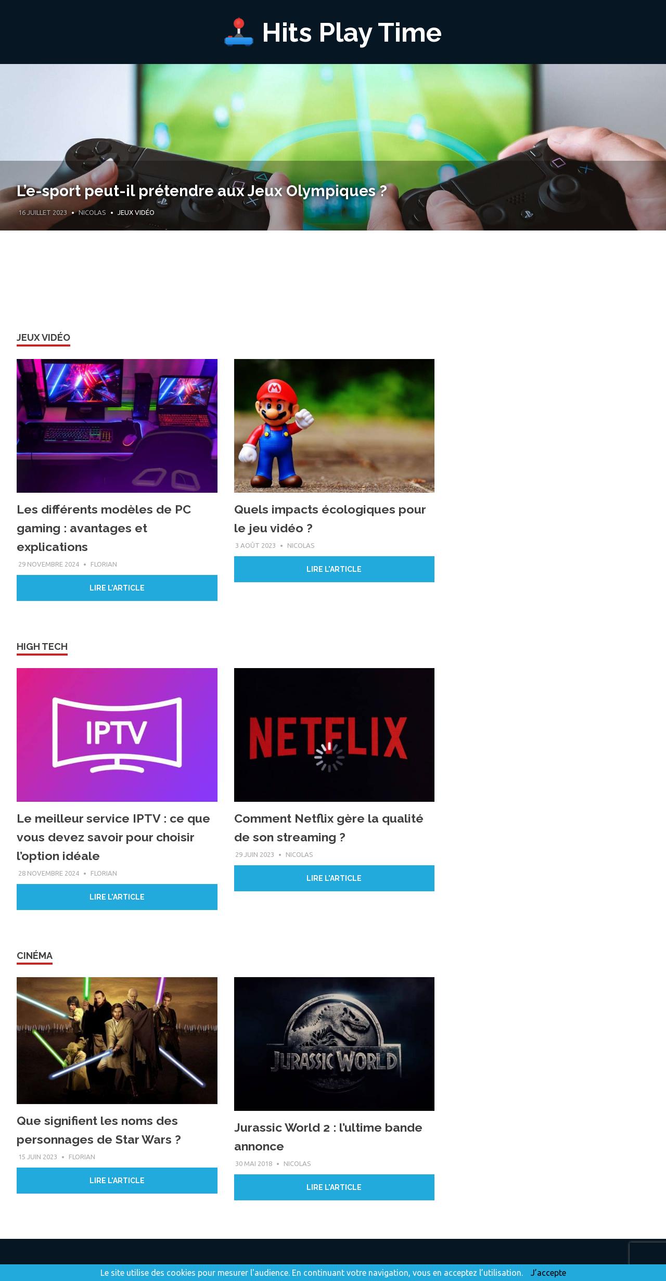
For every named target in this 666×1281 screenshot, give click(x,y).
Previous (21, 178)
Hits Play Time (352, 31)
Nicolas (92, 212)
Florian (104, 564)
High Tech (42, 646)
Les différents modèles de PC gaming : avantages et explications (106, 528)
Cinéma (35, 955)
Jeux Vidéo (136, 212)
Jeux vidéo (43, 337)
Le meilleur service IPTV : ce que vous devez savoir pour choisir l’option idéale (115, 837)
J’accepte (548, 1272)
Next (645, 178)
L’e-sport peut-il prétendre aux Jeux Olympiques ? (263, 188)
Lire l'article (117, 588)
